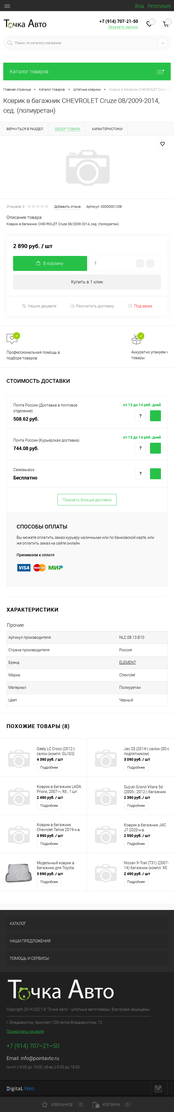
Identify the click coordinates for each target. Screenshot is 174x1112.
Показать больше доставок (87, 500)
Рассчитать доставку (92, 306)
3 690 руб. (50, 873)
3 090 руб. (137, 759)
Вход (139, 6)
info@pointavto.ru (40, 1058)
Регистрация (159, 6)
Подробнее (49, 767)
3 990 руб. (50, 835)
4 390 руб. (50, 759)
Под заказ (140, 306)
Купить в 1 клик (87, 282)
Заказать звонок (123, 27)
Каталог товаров (87, 71)
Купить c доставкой (155, 415)
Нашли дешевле (39, 306)
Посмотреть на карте (25, 1031)
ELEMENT (127, 662)
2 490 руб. (50, 797)
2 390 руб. (137, 797)
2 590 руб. (137, 835)
